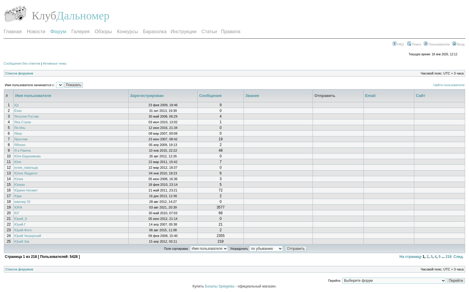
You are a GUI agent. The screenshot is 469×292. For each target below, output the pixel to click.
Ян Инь (19, 128)
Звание (252, 95)
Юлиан (19, 184)
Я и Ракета (22, 150)
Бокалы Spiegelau (220, 286)
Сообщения (210, 95)
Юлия (18, 179)
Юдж (18, 196)
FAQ (398, 44)
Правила (230, 31)
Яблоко (19, 145)
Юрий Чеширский (27, 236)
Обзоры (103, 31)
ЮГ (16, 213)
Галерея (80, 31)
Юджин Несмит (26, 190)
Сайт (420, 95)
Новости (36, 31)
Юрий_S (20, 218)
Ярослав (21, 139)
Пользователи (437, 44)
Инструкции (183, 31)
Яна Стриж (22, 122)
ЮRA (18, 207)
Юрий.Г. (20, 224)
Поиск (414, 44)
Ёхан (18, 110)
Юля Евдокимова (27, 156)
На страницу (410, 257)
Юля (17, 162)
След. (458, 257)
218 (449, 257)
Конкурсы (127, 31)
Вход (459, 44)
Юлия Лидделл (25, 173)
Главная (13, 31)
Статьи (209, 31)
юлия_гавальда (26, 167)
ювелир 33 (22, 201)
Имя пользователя (33, 95)
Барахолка (155, 31)
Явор (18, 133)
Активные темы (54, 63)
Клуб (44, 15)
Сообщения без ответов (22, 63)
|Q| (16, 105)
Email (370, 95)
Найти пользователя (449, 85)
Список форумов (19, 73)
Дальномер (82, 15)
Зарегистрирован (147, 95)
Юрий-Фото (23, 230)
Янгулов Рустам (26, 116)
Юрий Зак (21, 241)
